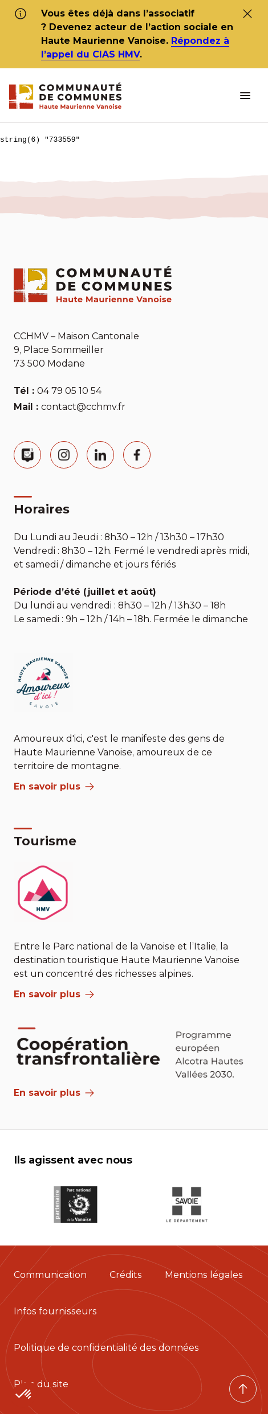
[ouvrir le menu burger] (245, 95)
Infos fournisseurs (55, 1311)
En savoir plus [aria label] (54, 786)
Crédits (125, 1274)
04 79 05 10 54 (69, 390)
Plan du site (41, 1384)
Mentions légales (204, 1274)
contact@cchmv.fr (83, 406)
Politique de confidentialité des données (106, 1347)
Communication (50, 1274)
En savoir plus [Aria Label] (54, 1092)
